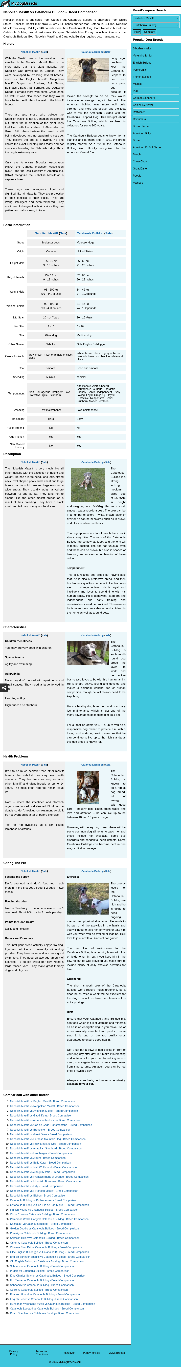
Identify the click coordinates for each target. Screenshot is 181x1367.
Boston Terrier (141, 126)
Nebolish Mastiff (30, 51)
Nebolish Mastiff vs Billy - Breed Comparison (36, 1186)
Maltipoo (138, 182)
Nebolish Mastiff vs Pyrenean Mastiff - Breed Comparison (44, 1190)
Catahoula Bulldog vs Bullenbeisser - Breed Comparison (43, 1200)
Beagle (137, 154)
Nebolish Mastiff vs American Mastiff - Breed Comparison (44, 1110)
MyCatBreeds (116, 1352)
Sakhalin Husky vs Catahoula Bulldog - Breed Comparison (45, 1238)
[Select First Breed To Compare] (156, 18)
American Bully (142, 133)
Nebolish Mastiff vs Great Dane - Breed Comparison (41, 1134)
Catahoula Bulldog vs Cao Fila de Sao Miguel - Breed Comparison (49, 1205)
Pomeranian (140, 69)
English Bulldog (142, 62)
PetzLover (69, 1352)
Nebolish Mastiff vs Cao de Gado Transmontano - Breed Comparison (51, 1125)
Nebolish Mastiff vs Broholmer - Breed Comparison (40, 1129)
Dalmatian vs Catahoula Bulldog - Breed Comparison (41, 1223)
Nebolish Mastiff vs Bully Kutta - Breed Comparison (40, 1162)
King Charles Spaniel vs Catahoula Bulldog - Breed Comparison (48, 1275)
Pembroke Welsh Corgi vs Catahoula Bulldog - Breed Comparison (49, 1219)
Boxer (136, 140)
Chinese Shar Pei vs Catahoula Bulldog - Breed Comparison (46, 1247)
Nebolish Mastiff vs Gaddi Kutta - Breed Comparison (41, 1115)
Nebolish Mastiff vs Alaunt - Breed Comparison (38, 1157)
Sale (44, 51)
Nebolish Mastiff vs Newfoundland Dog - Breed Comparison (45, 1143)
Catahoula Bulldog (92, 51)
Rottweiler (139, 112)
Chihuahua (139, 119)
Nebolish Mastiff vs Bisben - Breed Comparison (38, 1195)
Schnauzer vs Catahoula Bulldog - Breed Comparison (42, 1266)
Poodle (137, 175)
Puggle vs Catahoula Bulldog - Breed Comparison (39, 1270)
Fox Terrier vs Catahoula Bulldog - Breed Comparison (42, 1280)
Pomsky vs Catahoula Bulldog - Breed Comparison (40, 1233)
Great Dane (140, 168)
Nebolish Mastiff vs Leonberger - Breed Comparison (41, 1153)
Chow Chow (140, 161)
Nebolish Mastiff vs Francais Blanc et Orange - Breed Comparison (49, 1176)
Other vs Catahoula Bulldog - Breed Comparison (39, 1242)
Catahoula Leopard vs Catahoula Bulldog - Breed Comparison (47, 1308)
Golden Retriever (143, 105)
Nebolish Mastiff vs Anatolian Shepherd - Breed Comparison (46, 1148)
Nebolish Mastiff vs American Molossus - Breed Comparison (45, 1120)
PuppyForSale (91, 1352)
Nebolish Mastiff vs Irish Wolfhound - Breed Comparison (43, 1167)
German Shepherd (144, 98)
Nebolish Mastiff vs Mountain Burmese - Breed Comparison (45, 1181)
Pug (135, 90)
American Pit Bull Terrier (147, 147)
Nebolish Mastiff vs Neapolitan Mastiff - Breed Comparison (45, 1106)
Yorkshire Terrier (142, 55)
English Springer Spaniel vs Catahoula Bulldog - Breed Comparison (50, 1256)
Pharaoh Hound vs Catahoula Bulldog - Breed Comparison (45, 1294)
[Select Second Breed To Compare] (156, 25)
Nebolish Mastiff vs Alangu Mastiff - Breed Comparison (42, 1172)
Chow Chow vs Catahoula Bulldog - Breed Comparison (43, 1214)
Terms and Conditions (42, 1353)
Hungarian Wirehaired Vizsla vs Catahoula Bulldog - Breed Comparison (52, 1303)
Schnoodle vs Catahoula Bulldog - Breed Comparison (42, 1285)
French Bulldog (142, 76)
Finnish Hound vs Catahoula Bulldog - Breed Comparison (44, 1209)
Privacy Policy (13, 1353)
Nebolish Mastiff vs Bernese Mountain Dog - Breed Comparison (48, 1139)
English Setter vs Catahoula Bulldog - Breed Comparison (44, 1299)
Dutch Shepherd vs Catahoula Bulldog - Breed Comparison (45, 1313)
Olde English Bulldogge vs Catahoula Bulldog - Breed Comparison (49, 1252)
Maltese (137, 83)
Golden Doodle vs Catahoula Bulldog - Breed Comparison (44, 1228)
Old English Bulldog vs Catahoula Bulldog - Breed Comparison (47, 1261)
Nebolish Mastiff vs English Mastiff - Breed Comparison (43, 1101)
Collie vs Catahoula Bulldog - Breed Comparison (39, 1289)
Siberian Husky (142, 48)
